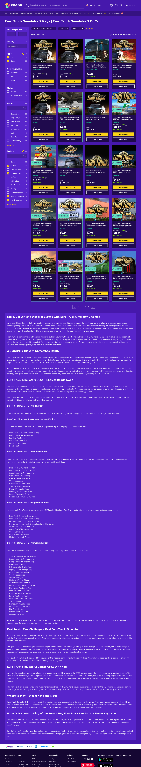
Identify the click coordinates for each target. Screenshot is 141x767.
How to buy (21, 759)
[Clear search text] (54, 28)
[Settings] (93, 5)
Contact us (8, 761)
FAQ (33, 759)
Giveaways (52, 761)
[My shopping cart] (116, 5)
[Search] (54, 5)
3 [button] (85, 307)
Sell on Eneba (71, 759)
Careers (7, 764)
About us (8, 759)
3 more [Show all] (10, 145)
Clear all (89, 28)
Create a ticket (36, 764)
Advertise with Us (72, 761)
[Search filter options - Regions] (17, 156)
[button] (93, 307)
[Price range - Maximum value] (22, 34)
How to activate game (39, 761)
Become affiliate (54, 764)
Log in (124, 5)
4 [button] (88, 307)
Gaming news (53, 759)
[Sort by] (123, 34)
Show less (12, 204)
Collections (21, 761)
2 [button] (81, 307)
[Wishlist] (111, 5)
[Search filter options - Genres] (17, 108)
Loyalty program (23, 764)
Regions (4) (78, 28)
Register (132, 5)
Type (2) (64, 28)
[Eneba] (13, 5)
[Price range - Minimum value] (11, 34)
